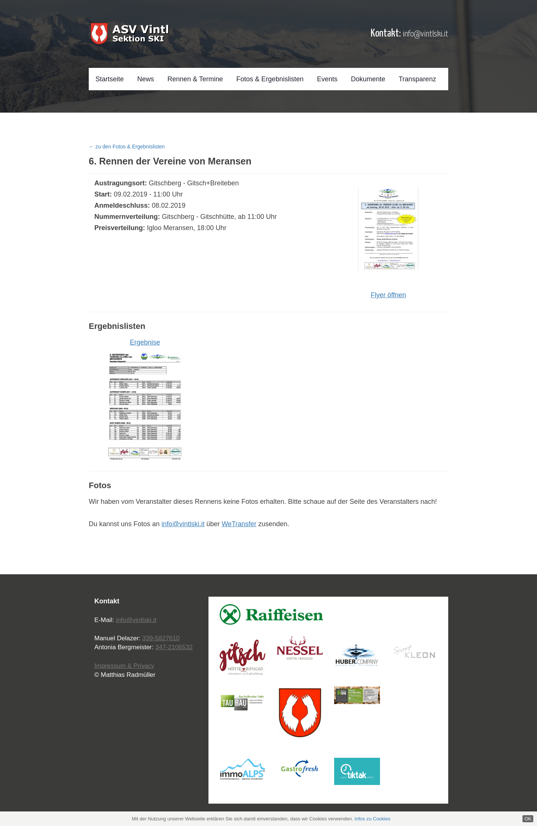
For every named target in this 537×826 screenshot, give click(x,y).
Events (327, 79)
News (145, 79)
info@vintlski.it (425, 34)
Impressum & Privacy (124, 665)
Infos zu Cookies (372, 819)
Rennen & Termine (195, 79)
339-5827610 (161, 638)
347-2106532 (173, 647)
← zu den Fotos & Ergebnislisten (127, 147)
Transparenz (417, 79)
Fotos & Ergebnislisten (270, 79)
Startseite (109, 79)
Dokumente (368, 79)
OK (527, 819)
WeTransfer (239, 524)
